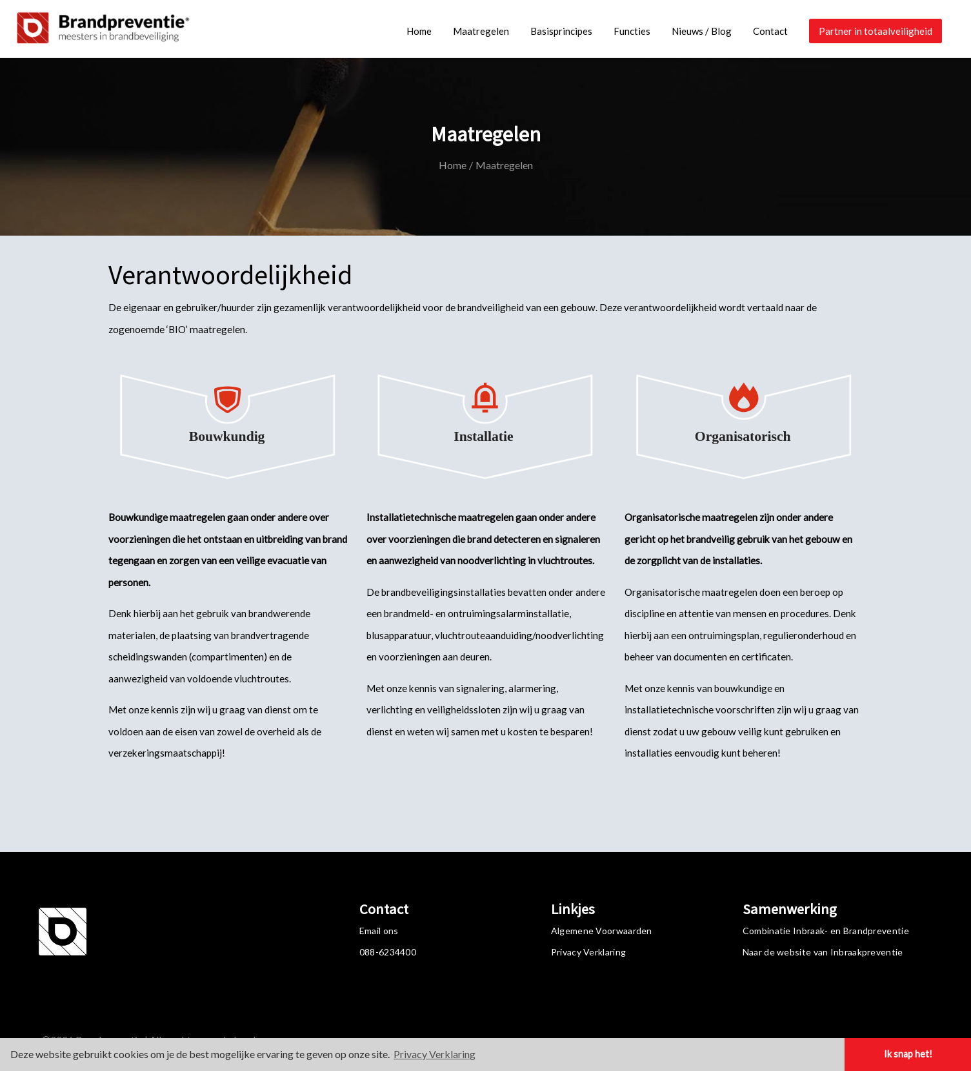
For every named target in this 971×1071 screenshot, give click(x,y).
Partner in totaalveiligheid (875, 31)
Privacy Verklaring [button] (434, 1054)
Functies (632, 31)
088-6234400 (387, 951)
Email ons (379, 930)
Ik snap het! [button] (908, 1053)
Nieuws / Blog (702, 31)
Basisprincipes (561, 31)
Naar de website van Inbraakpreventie (823, 951)
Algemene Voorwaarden (601, 930)
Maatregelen (481, 31)
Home (419, 31)
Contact (770, 31)
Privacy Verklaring (588, 951)
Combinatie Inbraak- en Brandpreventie (826, 930)
